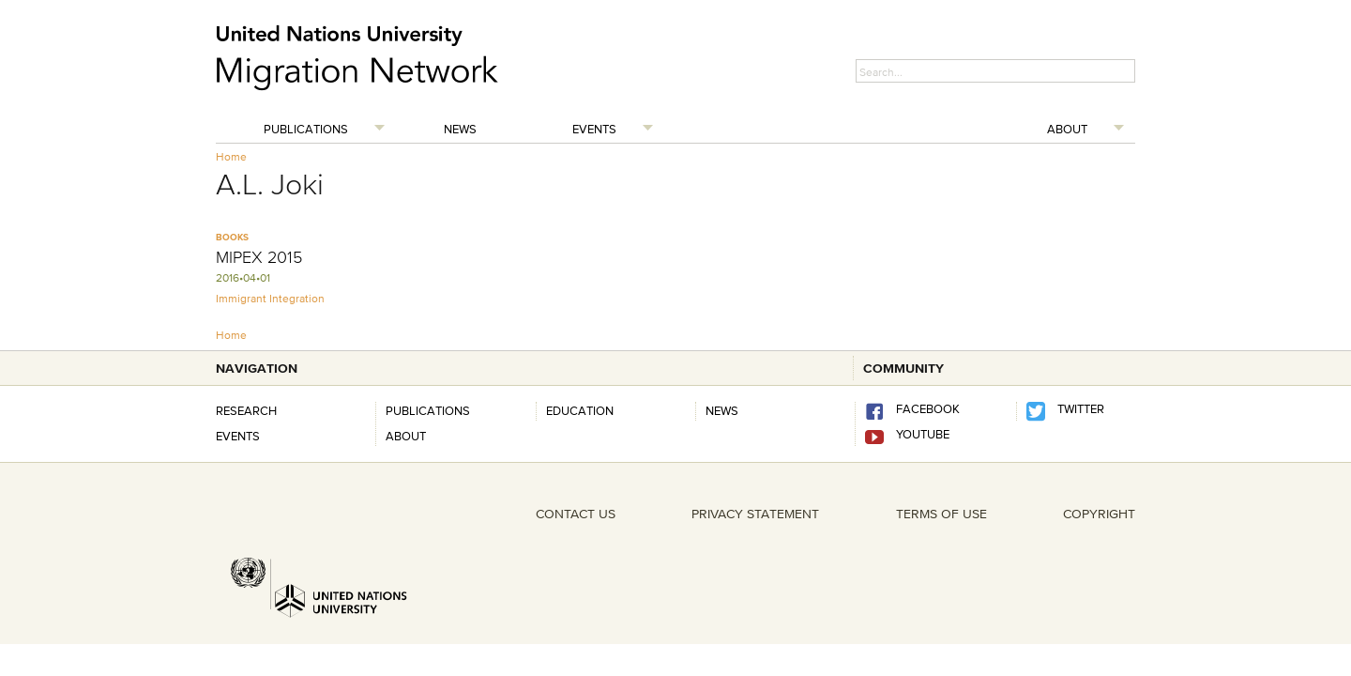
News (460, 128)
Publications (306, 128)
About (1067, 128)
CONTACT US (575, 513)
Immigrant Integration (270, 298)
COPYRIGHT (1099, 513)
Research (246, 410)
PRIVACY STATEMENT (755, 513)
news (722, 410)
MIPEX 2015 (259, 257)
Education (580, 410)
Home (231, 156)
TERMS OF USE (941, 513)
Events (594, 128)
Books (232, 237)
